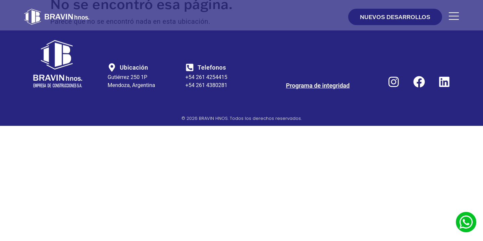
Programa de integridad (318, 85)
